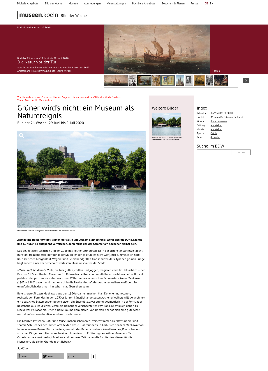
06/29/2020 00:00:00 (221, 113)
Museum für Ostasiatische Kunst (226, 117)
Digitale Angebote (27, 3)
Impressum (70, 366)
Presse (194, 3)
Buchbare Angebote (143, 3)
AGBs (100, 366)
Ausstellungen (92, 3)
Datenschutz (87, 366)
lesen (217, 70)
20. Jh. (213, 133)
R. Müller (215, 137)
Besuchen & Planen (173, 3)
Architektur (216, 125)
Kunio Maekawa (218, 121)
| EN (208, 3)
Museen (73, 3)
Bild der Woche (53, 3)
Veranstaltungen (116, 3)
